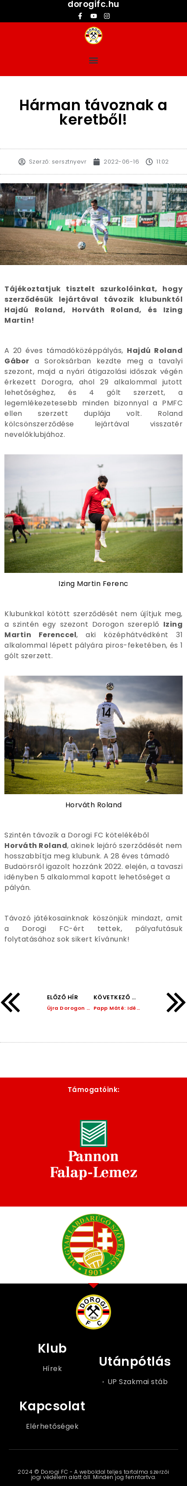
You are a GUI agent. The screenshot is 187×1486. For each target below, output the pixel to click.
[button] (93, 60)
